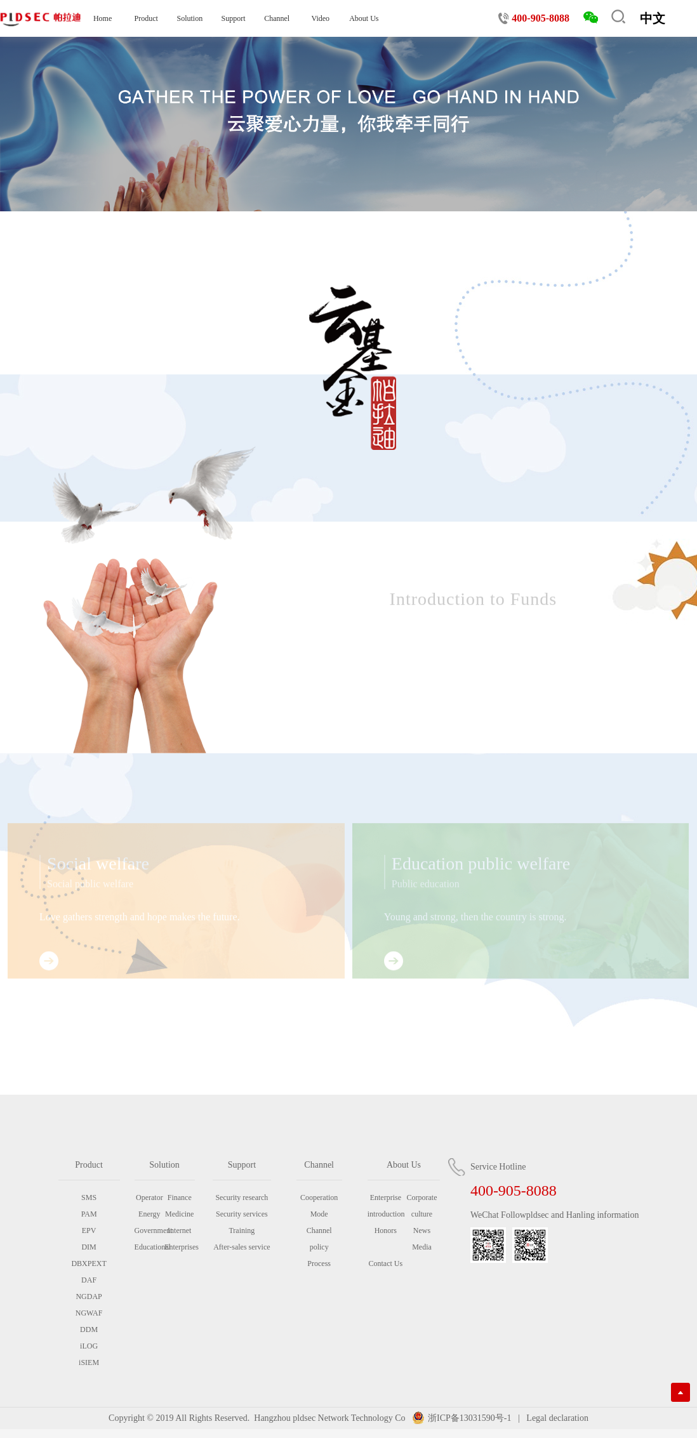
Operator (149, 1197)
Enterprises (179, 1247)
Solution (190, 18)
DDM (89, 1329)
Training (242, 1230)
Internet (179, 1230)
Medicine (179, 1214)
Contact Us (385, 1263)
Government (149, 1230)
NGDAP (89, 1296)
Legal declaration (556, 1418)
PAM (89, 1214)
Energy (149, 1214)
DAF (88, 1280)
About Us (363, 18)
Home (102, 18)
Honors (386, 1230)
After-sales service (241, 1247)
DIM (88, 1247)
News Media (422, 1238)
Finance (180, 1197)
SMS (88, 1197)
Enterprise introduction (386, 1205)
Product (146, 18)
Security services (242, 1214)
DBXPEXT (88, 1263)
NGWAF (89, 1313)
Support (233, 18)
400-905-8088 (540, 18)
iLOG (89, 1346)
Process (319, 1263)
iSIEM (89, 1362)
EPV (89, 1230)
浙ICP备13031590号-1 (469, 1418)
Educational (149, 1247)
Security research (241, 1197)
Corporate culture (422, 1205)
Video (320, 18)
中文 (652, 18)
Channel (276, 18)
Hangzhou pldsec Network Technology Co (330, 1418)
